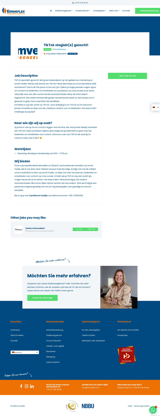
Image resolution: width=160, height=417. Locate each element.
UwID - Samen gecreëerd (138, 406)
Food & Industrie (53, 340)
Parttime (47, 49)
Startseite (15, 330)
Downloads (122, 335)
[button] (155, 107)
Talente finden (88, 335)
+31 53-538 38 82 (80, 3)
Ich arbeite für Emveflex (128, 330)
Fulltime (79, 229)
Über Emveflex (17, 335)
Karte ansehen (53, 362)
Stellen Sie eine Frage (42, 298)
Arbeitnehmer (82, 10)
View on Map (73, 54)
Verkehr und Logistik (55, 346)
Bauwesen (51, 351)
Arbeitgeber (99, 10)
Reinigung (50, 356)
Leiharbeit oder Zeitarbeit (93, 340)
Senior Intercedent (35, 228)
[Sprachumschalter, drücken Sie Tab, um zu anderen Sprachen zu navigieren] (25, 352)
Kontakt (126, 10)
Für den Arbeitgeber (91, 330)
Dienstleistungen (60, 49)
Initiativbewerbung (54, 330)
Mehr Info (113, 10)
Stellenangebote (63, 10)
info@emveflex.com (91, 387)
